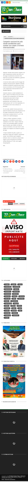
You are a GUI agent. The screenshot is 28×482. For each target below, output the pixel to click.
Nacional (16, 303)
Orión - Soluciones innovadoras (8, 479)
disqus (10, 203)
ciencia (20, 284)
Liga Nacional (8, 303)
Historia (7, 301)
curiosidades (16, 286)
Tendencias (7, 315)
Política (19, 305)
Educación (15, 293)
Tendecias (15, 313)
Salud (20, 308)
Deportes (17, 51)
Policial (13, 305)
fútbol (14, 298)
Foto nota (22, 296)
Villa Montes (15, 315)
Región (14, 308)
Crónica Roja (8, 286)
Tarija (20, 310)
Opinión (7, 305)
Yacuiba (7, 317)
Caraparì (14, 284)
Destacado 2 (8, 291)
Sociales (7, 310)
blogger (16, 203)
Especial (15, 296)
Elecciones (7, 296)
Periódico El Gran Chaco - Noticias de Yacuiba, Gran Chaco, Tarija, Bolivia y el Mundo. (13, 477)
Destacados (7, 293)
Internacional (14, 301)
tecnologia (7, 313)
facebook (22, 203)
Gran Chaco (21, 298)
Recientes (10, 36)
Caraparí (7, 284)
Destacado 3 (16, 291)
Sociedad (14, 310)
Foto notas (7, 298)
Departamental (8, 289)
